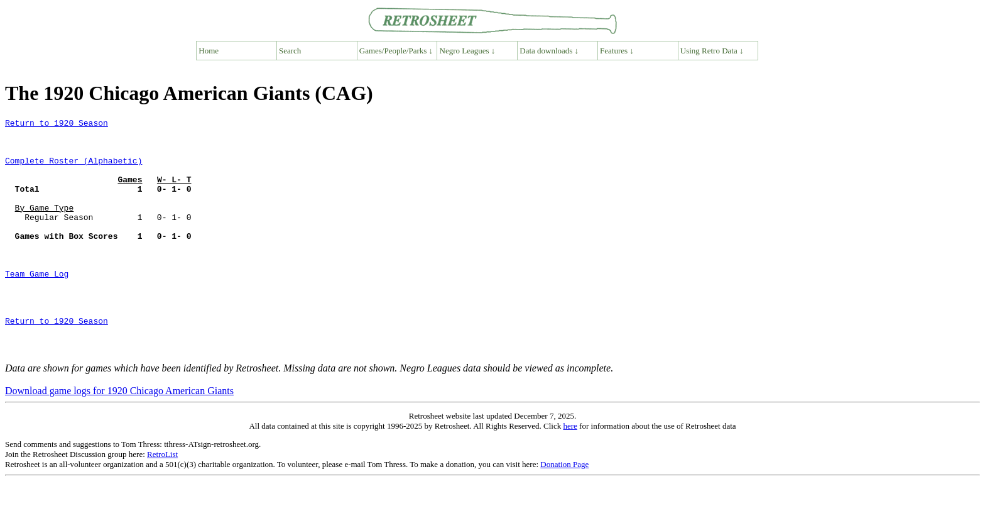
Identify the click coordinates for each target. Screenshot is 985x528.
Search (290, 50)
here (570, 473)
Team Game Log (36, 305)
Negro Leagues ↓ (468, 50)
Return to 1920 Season (56, 124)
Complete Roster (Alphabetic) (73, 169)
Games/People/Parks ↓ (396, 50)
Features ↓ (617, 50)
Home (209, 50)
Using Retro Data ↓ (712, 50)
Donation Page (564, 511)
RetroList (162, 501)
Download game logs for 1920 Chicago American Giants (119, 437)
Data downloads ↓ (549, 50)
